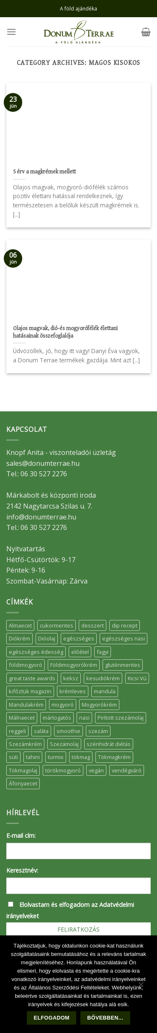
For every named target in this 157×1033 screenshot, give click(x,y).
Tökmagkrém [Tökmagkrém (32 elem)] (114, 757)
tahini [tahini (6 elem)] (33, 757)
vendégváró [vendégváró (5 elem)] (127, 770)
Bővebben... (105, 1018)
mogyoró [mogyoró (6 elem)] (62, 704)
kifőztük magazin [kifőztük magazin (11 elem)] (30, 691)
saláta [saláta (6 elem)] (41, 731)
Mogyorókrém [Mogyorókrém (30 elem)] (99, 704)
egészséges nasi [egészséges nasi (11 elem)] (123, 638)
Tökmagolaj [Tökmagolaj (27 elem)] (23, 770)
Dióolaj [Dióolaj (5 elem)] (46, 638)
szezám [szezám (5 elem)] (98, 731)
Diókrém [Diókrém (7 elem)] (19, 638)
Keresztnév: (22, 870)
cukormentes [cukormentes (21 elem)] (56, 625)
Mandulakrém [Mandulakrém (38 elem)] (26, 704)
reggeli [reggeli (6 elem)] (17, 731)
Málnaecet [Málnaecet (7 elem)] (22, 717)
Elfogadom (51, 1018)
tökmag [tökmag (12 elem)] (81, 757)
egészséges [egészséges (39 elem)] (78, 638)
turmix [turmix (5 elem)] (56, 757)
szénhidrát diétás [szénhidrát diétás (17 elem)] (109, 744)
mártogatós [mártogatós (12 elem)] (57, 717)
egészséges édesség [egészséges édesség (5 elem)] (36, 652)
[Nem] (140, 986)
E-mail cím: (21, 835)
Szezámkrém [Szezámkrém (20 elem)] (25, 744)
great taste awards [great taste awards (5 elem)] (32, 678)
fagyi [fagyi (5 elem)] (102, 652)
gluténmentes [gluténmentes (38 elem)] (122, 665)
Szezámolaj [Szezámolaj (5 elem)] (64, 744)
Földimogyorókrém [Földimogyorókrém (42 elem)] (73, 665)
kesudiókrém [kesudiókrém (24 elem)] (103, 678)
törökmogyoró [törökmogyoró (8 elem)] (63, 770)
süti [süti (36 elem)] (13, 757)
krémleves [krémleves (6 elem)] (72, 691)
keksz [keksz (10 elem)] (70, 678)
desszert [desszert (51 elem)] (92, 625)
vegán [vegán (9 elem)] (96, 770)
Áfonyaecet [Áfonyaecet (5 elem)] (23, 783)
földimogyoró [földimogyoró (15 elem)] (25, 665)
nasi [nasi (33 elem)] (84, 717)
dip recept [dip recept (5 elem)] (124, 625)
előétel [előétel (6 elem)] (80, 652)
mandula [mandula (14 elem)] (105, 691)
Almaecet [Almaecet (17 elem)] (20, 625)
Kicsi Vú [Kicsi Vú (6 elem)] (137, 678)
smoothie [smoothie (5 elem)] (68, 731)
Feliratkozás (78, 929)
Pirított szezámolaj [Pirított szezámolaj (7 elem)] (121, 717)
